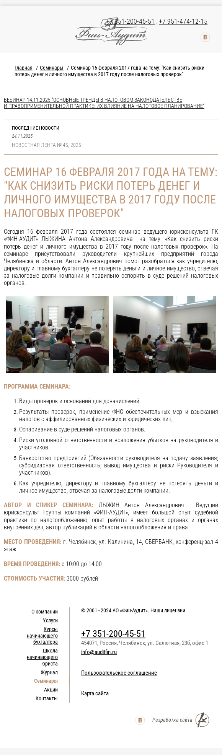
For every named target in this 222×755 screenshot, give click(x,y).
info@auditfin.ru (99, 652)
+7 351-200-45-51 (130, 21)
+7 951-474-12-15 (183, 21)
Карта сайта (95, 693)
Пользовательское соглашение (119, 672)
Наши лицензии (167, 610)
